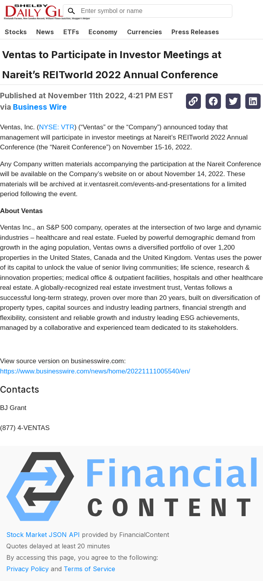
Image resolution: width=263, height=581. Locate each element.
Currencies (144, 32)
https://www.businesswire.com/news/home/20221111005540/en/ (95, 371)
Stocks (16, 32)
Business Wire (40, 107)
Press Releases (195, 32)
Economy (103, 32)
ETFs (71, 32)
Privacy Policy (27, 569)
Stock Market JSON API (43, 535)
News (45, 32)
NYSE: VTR (56, 127)
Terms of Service (89, 569)
